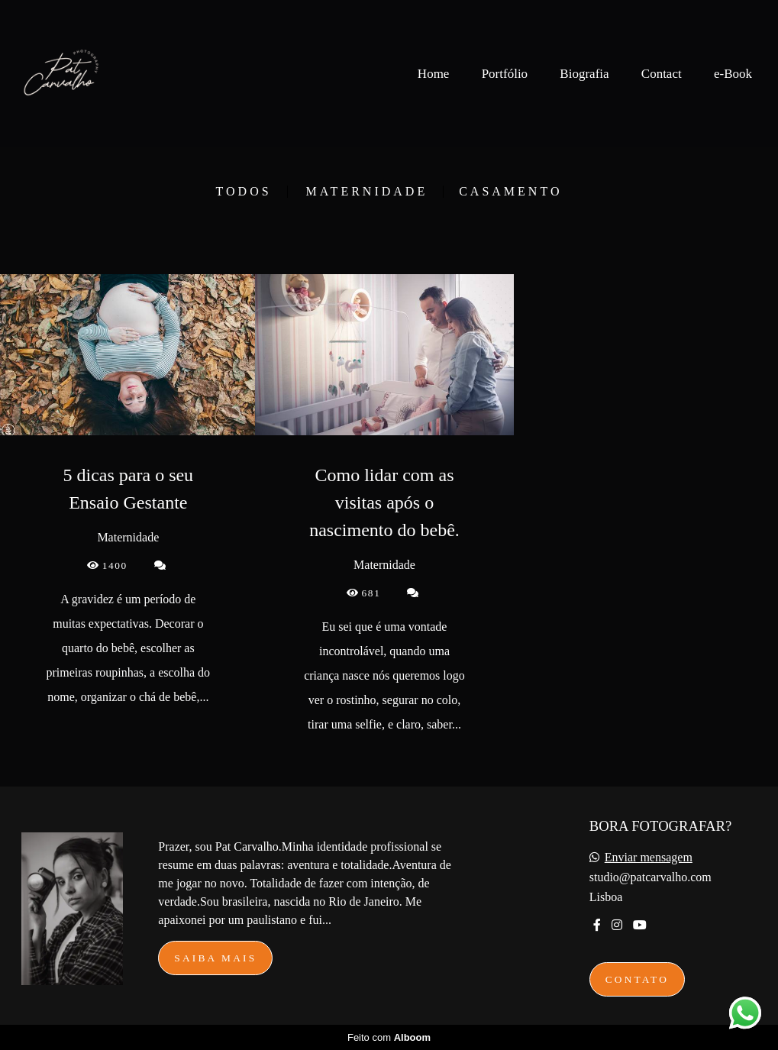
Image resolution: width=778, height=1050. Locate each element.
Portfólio (505, 73)
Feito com (389, 1037)
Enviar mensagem (648, 857)
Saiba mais (215, 958)
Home (434, 73)
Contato (637, 979)
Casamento (510, 192)
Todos (244, 192)
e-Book (733, 73)
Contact (661, 73)
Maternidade (367, 192)
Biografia (584, 73)
